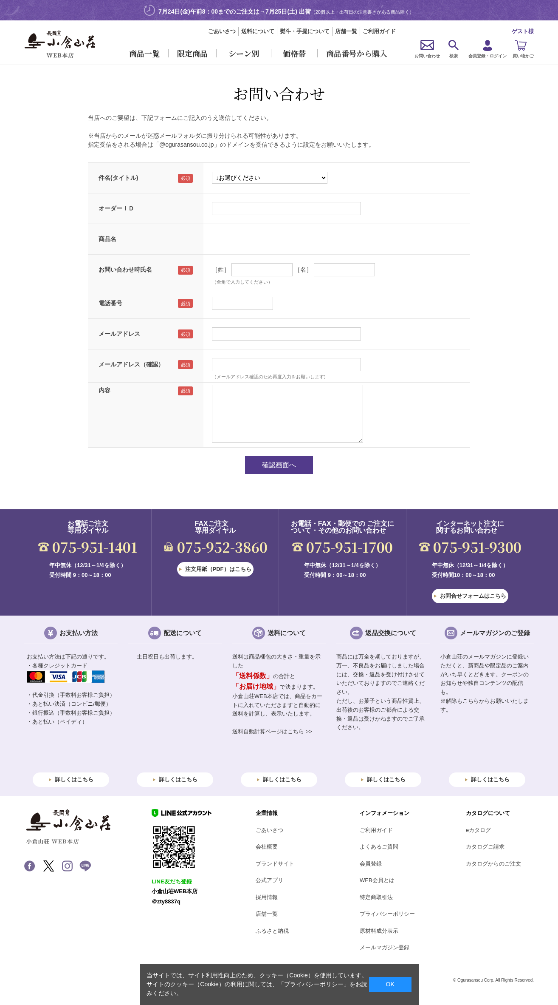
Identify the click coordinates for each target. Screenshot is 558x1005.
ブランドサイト (275, 863)
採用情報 (267, 897)
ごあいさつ (222, 31)
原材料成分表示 (379, 931)
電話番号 (110, 303)
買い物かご (523, 56)
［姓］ (221, 269)
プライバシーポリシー (387, 914)
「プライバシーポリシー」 (313, 984)
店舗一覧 (346, 31)
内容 (104, 390)
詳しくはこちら (74, 779)
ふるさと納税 (272, 931)
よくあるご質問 (379, 846)
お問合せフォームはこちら (473, 596)
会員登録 (371, 863)
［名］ (303, 269)
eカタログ (478, 830)
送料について (257, 31)
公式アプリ (269, 880)
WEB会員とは (377, 880)
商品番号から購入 (356, 53)
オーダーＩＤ (116, 208)
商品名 (107, 239)
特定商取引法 (376, 897)
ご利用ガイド (379, 31)
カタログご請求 (485, 846)
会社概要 (267, 846)
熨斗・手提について (305, 31)
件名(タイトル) (118, 177)
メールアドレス (119, 333)
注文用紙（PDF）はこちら (218, 569)
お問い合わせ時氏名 (125, 269)
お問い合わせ (427, 56)
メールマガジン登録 (384, 947)
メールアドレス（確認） (131, 364)
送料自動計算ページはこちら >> (272, 731)
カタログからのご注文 (493, 863)
